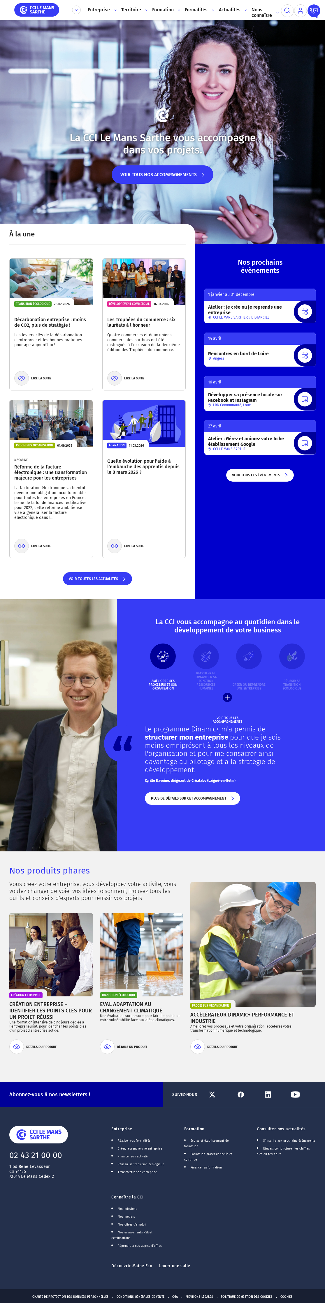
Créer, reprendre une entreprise (140, 1148)
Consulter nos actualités (281, 1129)
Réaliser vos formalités (134, 1141)
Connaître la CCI (127, 1197)
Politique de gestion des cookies (247, 1297)
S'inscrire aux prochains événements (289, 1141)
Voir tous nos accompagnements (162, 178)
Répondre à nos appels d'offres (140, 1246)
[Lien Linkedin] (274, 1094)
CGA (175, 1297)
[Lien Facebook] (247, 1094)
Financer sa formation (206, 1167)
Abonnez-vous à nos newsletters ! (49, 1094)
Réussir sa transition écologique (141, 1164)
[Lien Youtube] (302, 1094)
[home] (37, 9)
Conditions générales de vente (141, 1297)
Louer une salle (174, 1265)
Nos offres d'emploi (132, 1224)
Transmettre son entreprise (137, 1172)
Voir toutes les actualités (97, 581)
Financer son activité (132, 1156)
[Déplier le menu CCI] (76, 10)
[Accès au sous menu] (115, 9)
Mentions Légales (199, 1297)
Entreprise (121, 1129)
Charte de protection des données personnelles (70, 1297)
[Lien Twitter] (220, 1094)
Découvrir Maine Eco (131, 1265)
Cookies (286, 1297)
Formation (194, 1129)
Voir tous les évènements (260, 477)
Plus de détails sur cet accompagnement (192, 800)
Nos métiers (126, 1217)
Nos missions (127, 1209)
